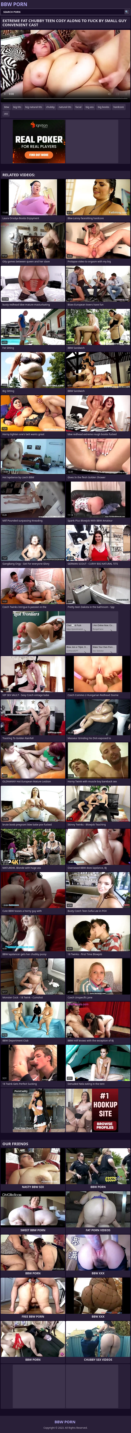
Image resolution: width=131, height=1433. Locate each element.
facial (78, 107)
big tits (17, 107)
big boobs (103, 107)
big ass (90, 107)
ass (6, 113)
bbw (6, 107)
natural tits (65, 107)
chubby (50, 107)
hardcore (119, 107)
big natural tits (33, 107)
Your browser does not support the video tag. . (65, 66)
